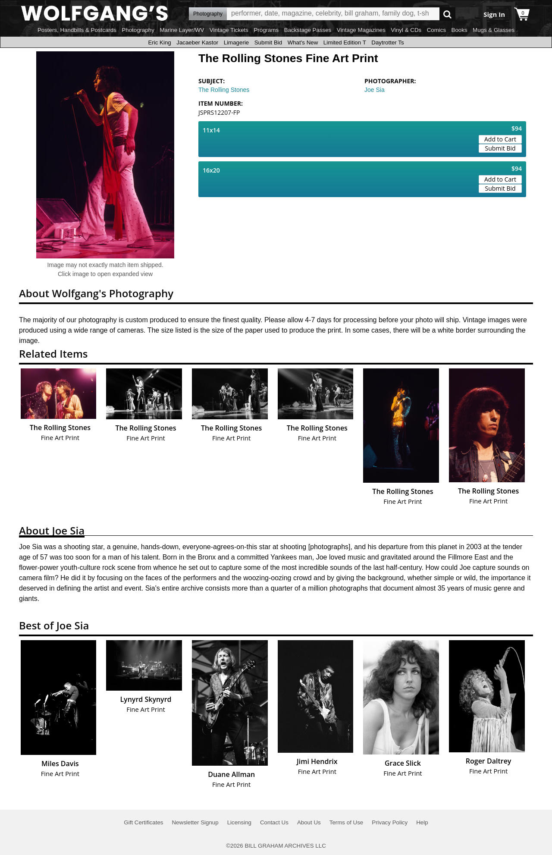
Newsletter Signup (195, 822)
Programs (266, 30)
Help (422, 822)
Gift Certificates (143, 822)
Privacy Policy (390, 822)
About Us (309, 822)
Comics (436, 30)
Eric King (159, 42)
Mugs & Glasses (493, 30)
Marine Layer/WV (182, 30)
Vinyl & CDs (406, 30)
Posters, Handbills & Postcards (77, 30)
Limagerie (236, 42)
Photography (138, 30)
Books (459, 30)
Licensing (239, 822)
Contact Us (274, 822)
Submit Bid (268, 42)
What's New (303, 42)
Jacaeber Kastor (197, 42)
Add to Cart (500, 139)
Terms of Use (346, 822)
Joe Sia (374, 89)
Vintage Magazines (361, 30)
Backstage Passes (308, 30)
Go (447, 14)
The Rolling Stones (223, 89)
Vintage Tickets (229, 30)
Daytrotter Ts (387, 42)
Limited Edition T (344, 42)
